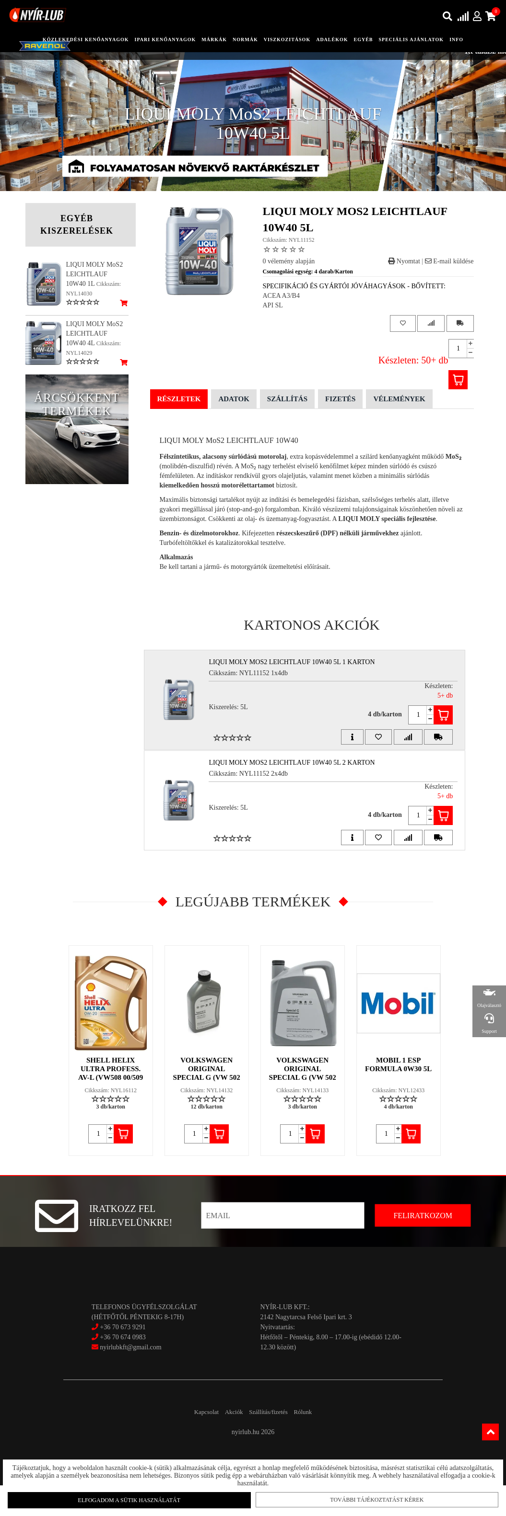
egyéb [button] (363, 39)
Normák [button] (245, 39)
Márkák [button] (214, 39)
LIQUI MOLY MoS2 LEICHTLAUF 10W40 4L (94, 333)
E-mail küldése (449, 261)
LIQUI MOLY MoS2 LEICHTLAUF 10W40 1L (94, 274)
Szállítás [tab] (287, 399)
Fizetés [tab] (340, 399)
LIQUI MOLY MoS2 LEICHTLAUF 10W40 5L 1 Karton (297, 662)
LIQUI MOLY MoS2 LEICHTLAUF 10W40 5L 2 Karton (297, 777)
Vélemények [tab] (399, 399)
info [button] (456, 39)
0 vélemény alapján (289, 261)
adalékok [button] (332, 39)
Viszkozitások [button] (287, 39)
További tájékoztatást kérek (371, 1496)
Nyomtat (404, 261)
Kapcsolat (190, 1442)
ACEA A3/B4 (281, 295)
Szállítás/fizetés (274, 1442)
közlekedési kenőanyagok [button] (86, 39)
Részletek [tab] (179, 399)
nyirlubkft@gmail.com (127, 1377)
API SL (273, 305)
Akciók (228, 1442)
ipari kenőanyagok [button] (165, 39)
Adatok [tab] (233, 399)
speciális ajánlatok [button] (411, 39)
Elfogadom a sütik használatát (135, 1497)
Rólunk (319, 1442)
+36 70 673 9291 (122, 1357)
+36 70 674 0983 (122, 1367)
